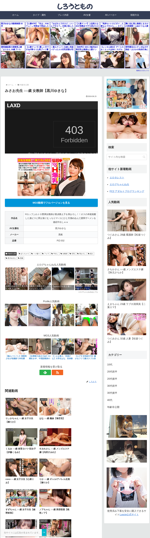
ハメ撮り (35, 254)
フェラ (45, 254)
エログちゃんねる (119, 184)
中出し (54, 254)
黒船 (20, 258)
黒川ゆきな (11, 258)
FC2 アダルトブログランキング (127, 191)
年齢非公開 (11, 254)
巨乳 (72, 254)
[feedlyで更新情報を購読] (48, 372)
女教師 (64, 254)
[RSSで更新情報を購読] (54, 372)
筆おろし (81, 254)
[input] (127, 157)
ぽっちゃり (24, 254)
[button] (144, 157)
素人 (90, 254)
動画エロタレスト (142, 70)
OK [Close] (44, 532)
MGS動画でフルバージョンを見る (51, 202)
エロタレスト (117, 177)
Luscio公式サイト (129, 514)
